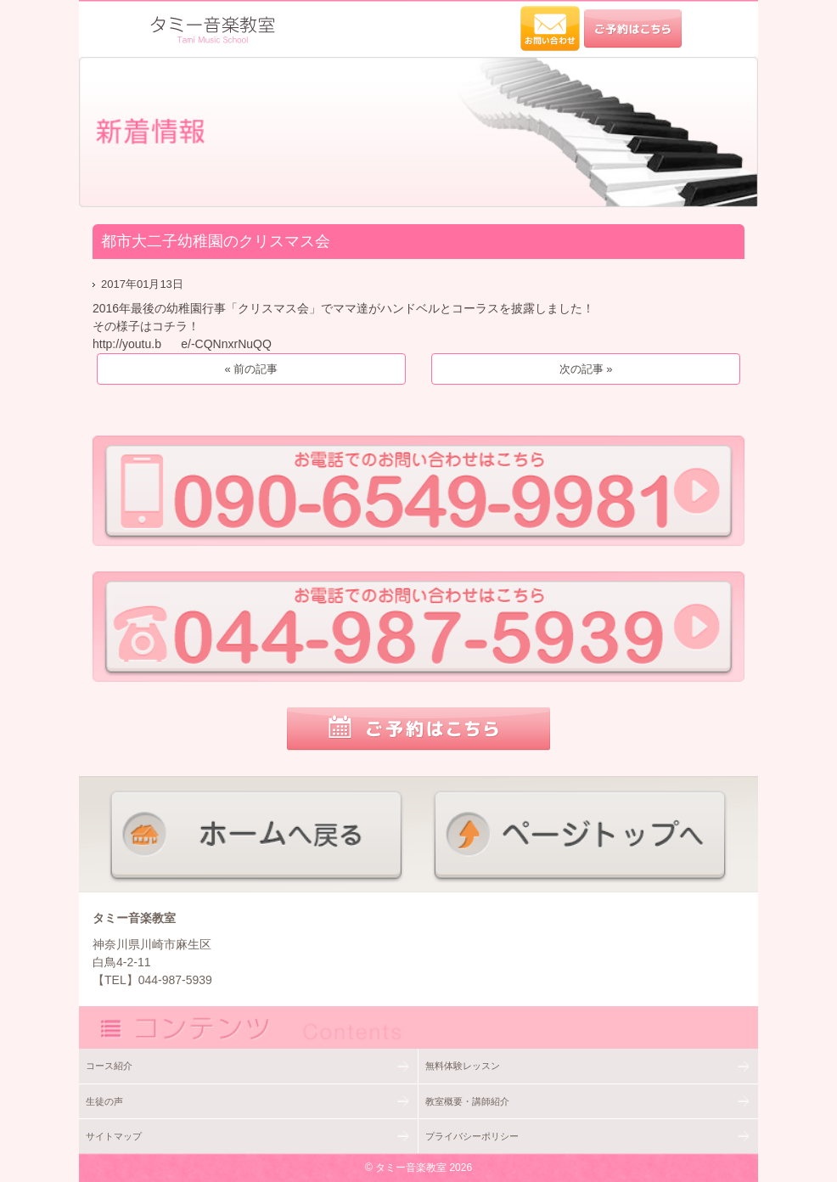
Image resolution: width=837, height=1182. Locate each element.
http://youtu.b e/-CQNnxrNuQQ (182, 344)
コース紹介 (109, 1066)
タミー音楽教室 (411, 1168)
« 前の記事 (251, 369)
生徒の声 (104, 1101)
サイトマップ (114, 1136)
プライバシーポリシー (472, 1136)
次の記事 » (586, 369)
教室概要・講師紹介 (467, 1101)
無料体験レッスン (462, 1066)
